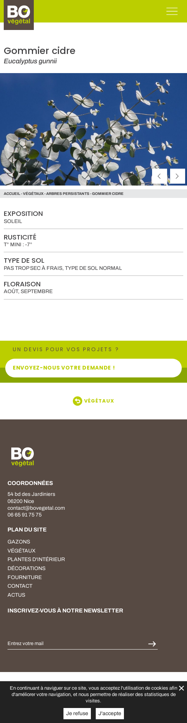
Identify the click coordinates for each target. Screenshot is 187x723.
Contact (20, 586)
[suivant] (177, 176)
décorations (26, 568)
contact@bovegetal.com (36, 508)
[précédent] (159, 176)
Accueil (12, 194)
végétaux (33, 194)
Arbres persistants (67, 194)
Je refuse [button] (77, 713)
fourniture (25, 577)
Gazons (19, 542)
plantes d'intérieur (36, 559)
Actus (16, 595)
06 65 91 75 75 (25, 515)
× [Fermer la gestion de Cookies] (181, 688)
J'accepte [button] (109, 713)
